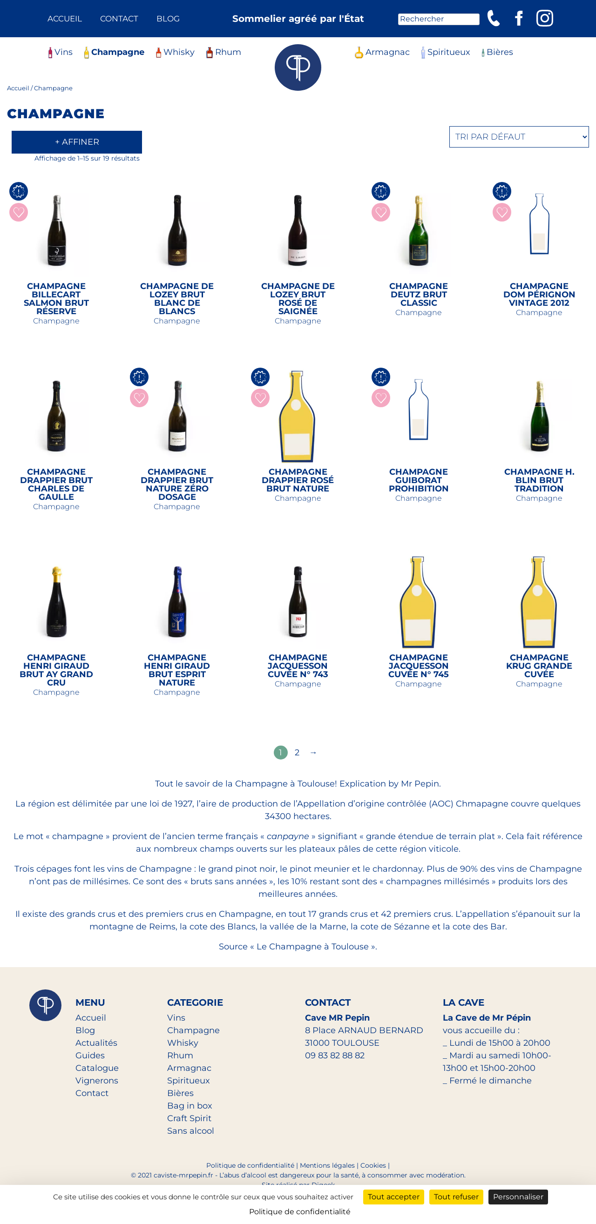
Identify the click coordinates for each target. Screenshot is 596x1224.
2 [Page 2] (297, 752)
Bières (497, 52)
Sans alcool (190, 1131)
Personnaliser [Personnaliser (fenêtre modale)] (518, 1196)
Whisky (175, 52)
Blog (168, 18)
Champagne (114, 52)
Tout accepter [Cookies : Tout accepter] (394, 1196)
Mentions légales (327, 1165)
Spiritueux (445, 52)
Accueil (64, 18)
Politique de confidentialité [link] (300, 1211)
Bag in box (189, 1106)
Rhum (223, 52)
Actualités (96, 1043)
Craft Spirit (189, 1118)
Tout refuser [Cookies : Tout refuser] (456, 1196)
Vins (60, 52)
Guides (90, 1055)
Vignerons (96, 1081)
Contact (119, 18)
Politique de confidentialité (250, 1165)
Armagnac (382, 52)
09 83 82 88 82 (335, 1055)
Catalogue (97, 1068)
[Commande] (519, 137)
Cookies (373, 1165)
